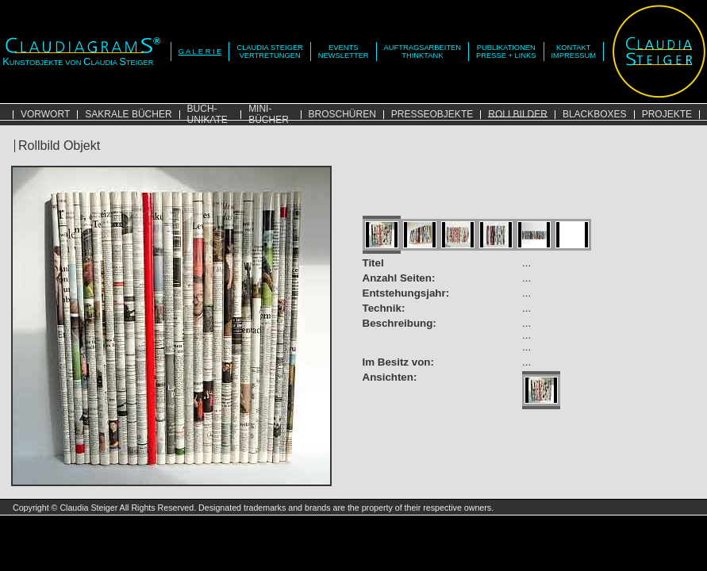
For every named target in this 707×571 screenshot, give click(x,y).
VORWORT (45, 114)
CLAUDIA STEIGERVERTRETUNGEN (269, 51)
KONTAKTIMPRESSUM (574, 51)
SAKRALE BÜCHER (128, 114)
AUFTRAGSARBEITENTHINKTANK (422, 51)
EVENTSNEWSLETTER (343, 51)
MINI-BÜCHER (268, 114)
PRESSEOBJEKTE (432, 114)
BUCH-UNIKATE (207, 114)
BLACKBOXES (595, 114)
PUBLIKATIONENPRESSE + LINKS (506, 51)
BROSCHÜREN (342, 114)
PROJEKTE (667, 114)
